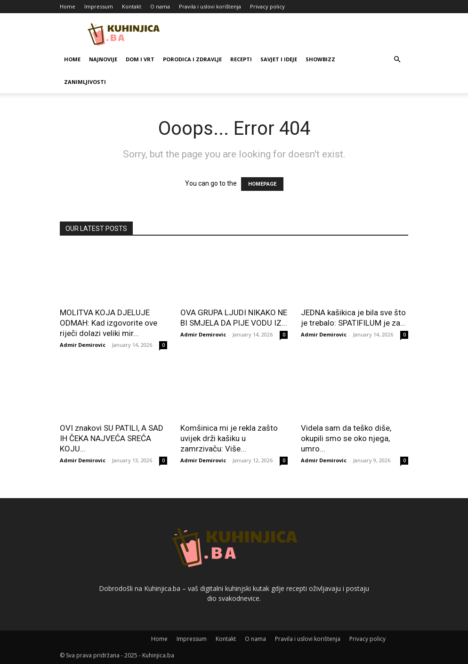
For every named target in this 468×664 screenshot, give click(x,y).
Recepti (241, 59)
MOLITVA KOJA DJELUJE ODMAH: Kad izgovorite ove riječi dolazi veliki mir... (108, 323)
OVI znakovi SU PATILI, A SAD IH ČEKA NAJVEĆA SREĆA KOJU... (111, 438)
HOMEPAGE (262, 184)
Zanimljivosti (85, 81)
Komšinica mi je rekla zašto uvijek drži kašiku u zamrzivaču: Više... (229, 438)
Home (67, 6)
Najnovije (103, 59)
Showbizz (320, 59)
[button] (397, 59)
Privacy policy (267, 6)
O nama (160, 6)
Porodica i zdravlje (192, 59)
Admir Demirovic (82, 344)
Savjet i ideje (278, 59)
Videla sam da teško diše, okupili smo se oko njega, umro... (346, 438)
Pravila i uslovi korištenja (210, 6)
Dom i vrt (140, 59)
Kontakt (131, 6)
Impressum (98, 6)
